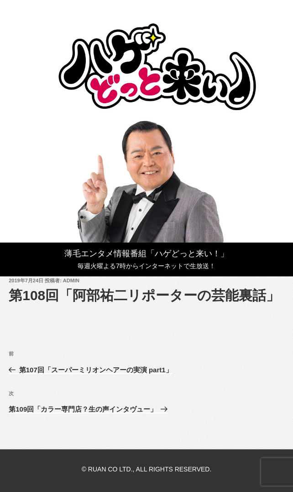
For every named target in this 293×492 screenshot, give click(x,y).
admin (71, 280)
